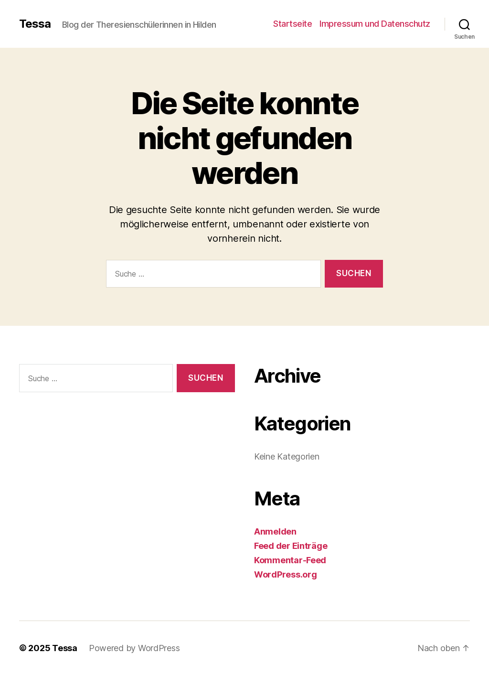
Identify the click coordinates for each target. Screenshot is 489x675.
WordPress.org (285, 574)
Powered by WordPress (134, 648)
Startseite (292, 24)
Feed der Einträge (290, 546)
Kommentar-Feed (290, 560)
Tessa (35, 24)
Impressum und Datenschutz (374, 24)
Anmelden (275, 531)
